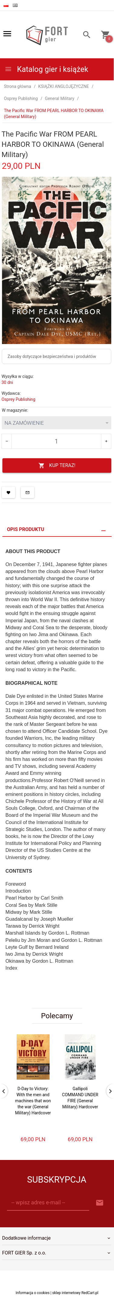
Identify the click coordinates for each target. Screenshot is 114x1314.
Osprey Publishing (18, 399)
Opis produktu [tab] (25, 529)
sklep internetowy (66, 1299)
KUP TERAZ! (57, 465)
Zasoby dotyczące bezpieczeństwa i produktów (52, 356)
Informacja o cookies (33, 1299)
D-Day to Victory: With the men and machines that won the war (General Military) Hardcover (33, 1100)
